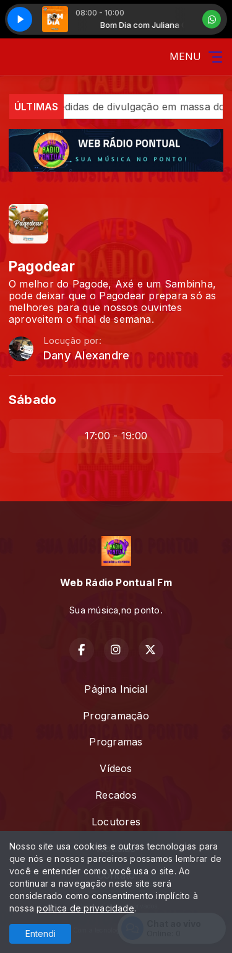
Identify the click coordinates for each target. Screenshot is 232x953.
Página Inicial (115, 689)
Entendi (40, 933)
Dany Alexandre (86, 355)
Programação (116, 715)
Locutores (116, 821)
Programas (115, 742)
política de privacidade (85, 908)
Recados (116, 795)
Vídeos (116, 768)
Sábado (32, 399)
